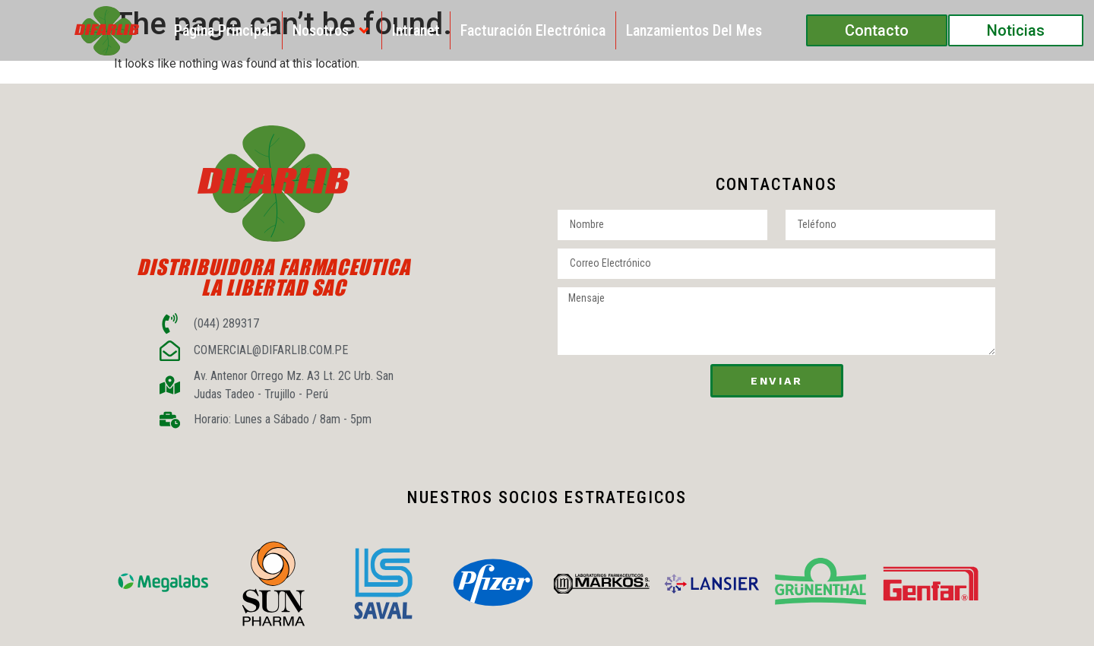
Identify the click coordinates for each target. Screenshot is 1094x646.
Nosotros (332, 30)
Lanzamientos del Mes (694, 30)
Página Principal (223, 30)
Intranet (416, 30)
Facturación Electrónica (532, 30)
